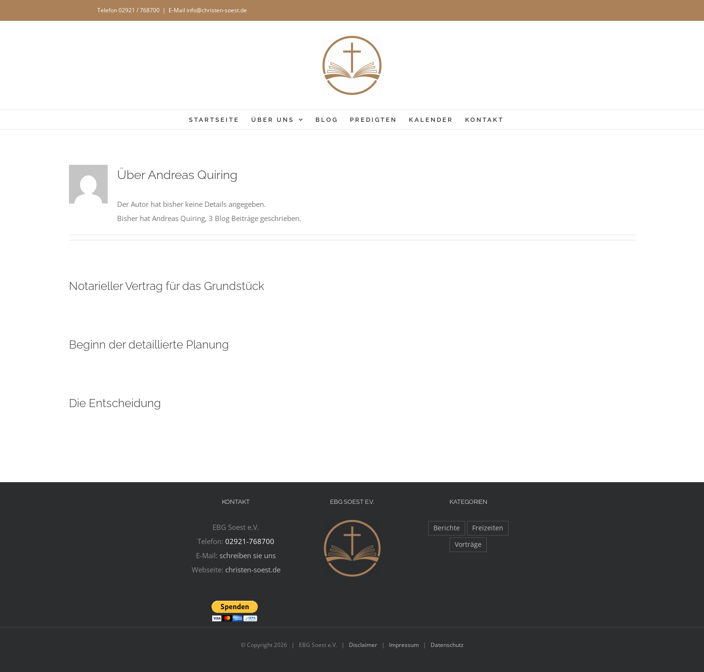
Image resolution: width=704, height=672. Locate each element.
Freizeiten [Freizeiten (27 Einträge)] (487, 528)
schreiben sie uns (248, 555)
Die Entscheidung (115, 403)
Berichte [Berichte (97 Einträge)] (446, 528)
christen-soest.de (252, 569)
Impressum (404, 645)
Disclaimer (363, 645)
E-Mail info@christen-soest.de (208, 10)
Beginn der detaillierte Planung (149, 344)
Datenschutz (447, 645)
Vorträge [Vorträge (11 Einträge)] (468, 544)
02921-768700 (249, 541)
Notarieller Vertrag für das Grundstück (166, 286)
